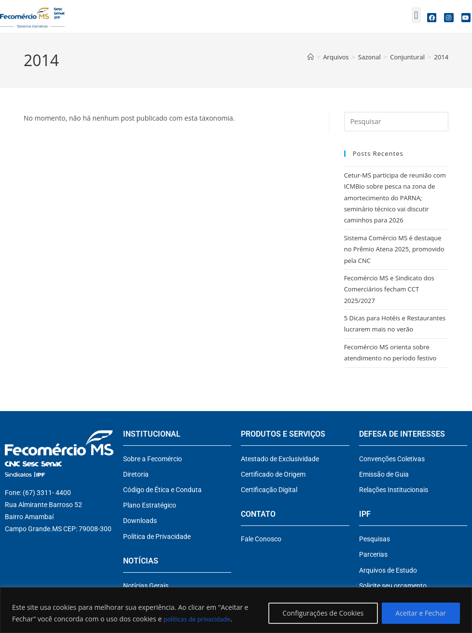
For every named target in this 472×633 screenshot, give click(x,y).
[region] (236, 610)
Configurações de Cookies (322, 613)
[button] (416, 15)
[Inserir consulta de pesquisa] (396, 121)
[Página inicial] (310, 57)
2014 (441, 57)
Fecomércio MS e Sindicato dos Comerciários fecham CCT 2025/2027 (389, 289)
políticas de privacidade (200, 618)
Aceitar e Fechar (421, 613)
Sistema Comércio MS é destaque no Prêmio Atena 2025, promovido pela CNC (394, 249)
